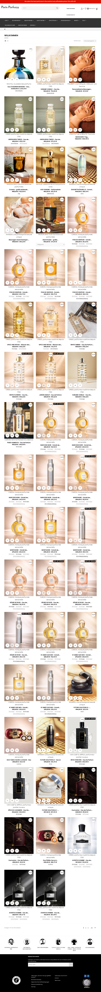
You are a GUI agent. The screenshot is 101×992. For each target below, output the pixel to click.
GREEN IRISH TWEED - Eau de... (19, 139)
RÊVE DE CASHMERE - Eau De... (19, 810)
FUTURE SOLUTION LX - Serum (50, 760)
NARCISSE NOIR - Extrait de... (50, 445)
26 (92, 928)
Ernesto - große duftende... (18, 189)
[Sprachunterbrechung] (91, 8)
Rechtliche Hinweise (36, 979)
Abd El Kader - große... (50, 240)
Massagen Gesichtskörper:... (19, 240)
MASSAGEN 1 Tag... (82, 137)
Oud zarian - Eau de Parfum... (82, 810)
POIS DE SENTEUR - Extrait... (82, 240)
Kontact (57, 978)
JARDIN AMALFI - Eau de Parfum (50, 395)
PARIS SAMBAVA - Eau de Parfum (19, 442)
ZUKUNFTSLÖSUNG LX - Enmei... (82, 189)
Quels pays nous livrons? (61, 975)
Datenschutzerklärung (36, 984)
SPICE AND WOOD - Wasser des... (19, 345)
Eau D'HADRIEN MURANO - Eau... (19, 87)
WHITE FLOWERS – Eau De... (18, 395)
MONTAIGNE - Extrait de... (82, 497)
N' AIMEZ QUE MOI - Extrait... (50, 655)
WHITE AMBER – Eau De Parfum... (82, 345)
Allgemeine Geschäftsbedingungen (40, 982)
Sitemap (33, 986)
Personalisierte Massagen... (82, 89)
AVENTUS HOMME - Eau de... (82, 860)
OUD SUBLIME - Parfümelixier (50, 189)
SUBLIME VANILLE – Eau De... (50, 89)
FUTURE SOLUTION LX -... (82, 707)
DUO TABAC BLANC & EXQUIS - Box (19, 760)
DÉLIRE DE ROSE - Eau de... (19, 602)
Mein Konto (57, 980)
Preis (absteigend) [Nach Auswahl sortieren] (90, 41)
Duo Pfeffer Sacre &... (50, 860)
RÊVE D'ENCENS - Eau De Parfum (82, 760)
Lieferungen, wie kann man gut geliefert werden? (41, 976)
